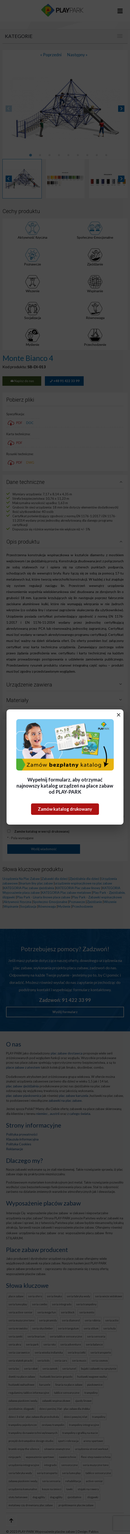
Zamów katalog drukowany (65, 809)
